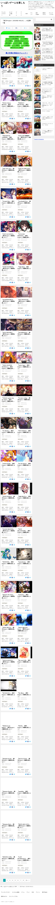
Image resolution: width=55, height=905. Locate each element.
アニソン (31, 13)
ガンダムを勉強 (10, 14)
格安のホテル (44, 13)
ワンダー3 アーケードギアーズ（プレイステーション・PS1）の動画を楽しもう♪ (47, 90)
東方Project (37, 13)
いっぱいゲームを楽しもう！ (47, 69)
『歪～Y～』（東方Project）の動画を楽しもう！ (47, 97)
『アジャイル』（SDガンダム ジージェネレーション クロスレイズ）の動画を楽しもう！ (47, 77)
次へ (27, 880)
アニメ (21, 14)
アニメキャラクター (3, 14)
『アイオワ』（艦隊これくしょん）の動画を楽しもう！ (47, 132)
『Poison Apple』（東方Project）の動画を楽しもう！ (47, 30)
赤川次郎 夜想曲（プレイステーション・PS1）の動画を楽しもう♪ (47, 37)
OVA (27, 13)
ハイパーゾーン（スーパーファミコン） (47, 110)
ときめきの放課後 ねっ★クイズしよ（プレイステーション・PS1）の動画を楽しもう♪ (47, 50)
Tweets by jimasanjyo (39, 139)
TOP (9, 886)
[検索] (44, 19)
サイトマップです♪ (51, 13)
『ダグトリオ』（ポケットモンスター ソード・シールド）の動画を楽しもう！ (47, 104)
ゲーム (16, 14)
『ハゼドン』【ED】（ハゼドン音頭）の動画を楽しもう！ (47, 118)
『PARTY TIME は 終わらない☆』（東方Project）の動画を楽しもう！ (47, 57)
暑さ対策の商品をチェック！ (17, 52)
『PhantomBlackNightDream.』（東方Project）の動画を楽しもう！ (47, 43)
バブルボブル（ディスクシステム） (47, 124)
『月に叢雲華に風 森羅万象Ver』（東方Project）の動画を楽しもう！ (47, 83)
